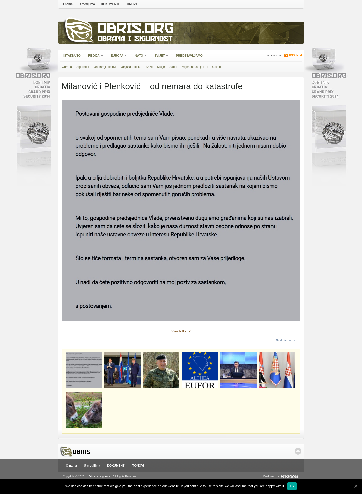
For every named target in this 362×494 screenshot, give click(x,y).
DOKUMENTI (110, 4)
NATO (139, 56)
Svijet (159, 56)
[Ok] (355, 486)
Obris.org (136, 29)
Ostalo (216, 67)
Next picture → (285, 340)
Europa (117, 56)
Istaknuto (72, 55)
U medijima (87, 4)
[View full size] (181, 331)
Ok (292, 486)
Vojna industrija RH (195, 67)
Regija (94, 56)
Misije (161, 67)
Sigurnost (82, 67)
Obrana (67, 67)
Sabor (173, 67)
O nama (67, 4)
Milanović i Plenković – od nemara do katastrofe (152, 86)
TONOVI (131, 4)
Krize (149, 67)
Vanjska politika (130, 67)
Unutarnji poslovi (105, 67)
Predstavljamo (189, 55)
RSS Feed (295, 55)
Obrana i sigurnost (135, 39)
